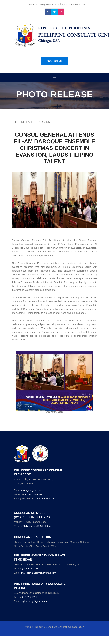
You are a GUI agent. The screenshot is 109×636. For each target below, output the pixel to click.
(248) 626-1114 (30, 568)
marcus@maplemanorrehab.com (38, 572)
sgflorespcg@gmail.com (34, 601)
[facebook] (48, 12)
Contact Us (54, 61)
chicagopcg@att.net (31, 490)
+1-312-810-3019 (44, 498)
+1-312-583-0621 (34, 494)
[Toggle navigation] (54, 77)
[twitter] (54, 12)
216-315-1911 (29, 597)
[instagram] (61, 12)
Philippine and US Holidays (37, 526)
